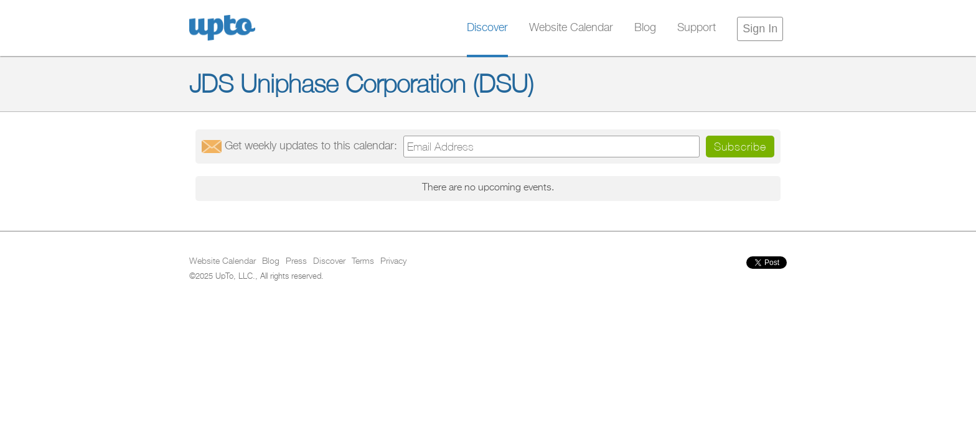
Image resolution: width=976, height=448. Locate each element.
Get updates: (311, 146)
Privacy (393, 261)
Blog (645, 28)
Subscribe (740, 146)
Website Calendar (571, 28)
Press (296, 261)
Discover (487, 28)
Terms (363, 261)
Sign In (760, 28)
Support (696, 28)
